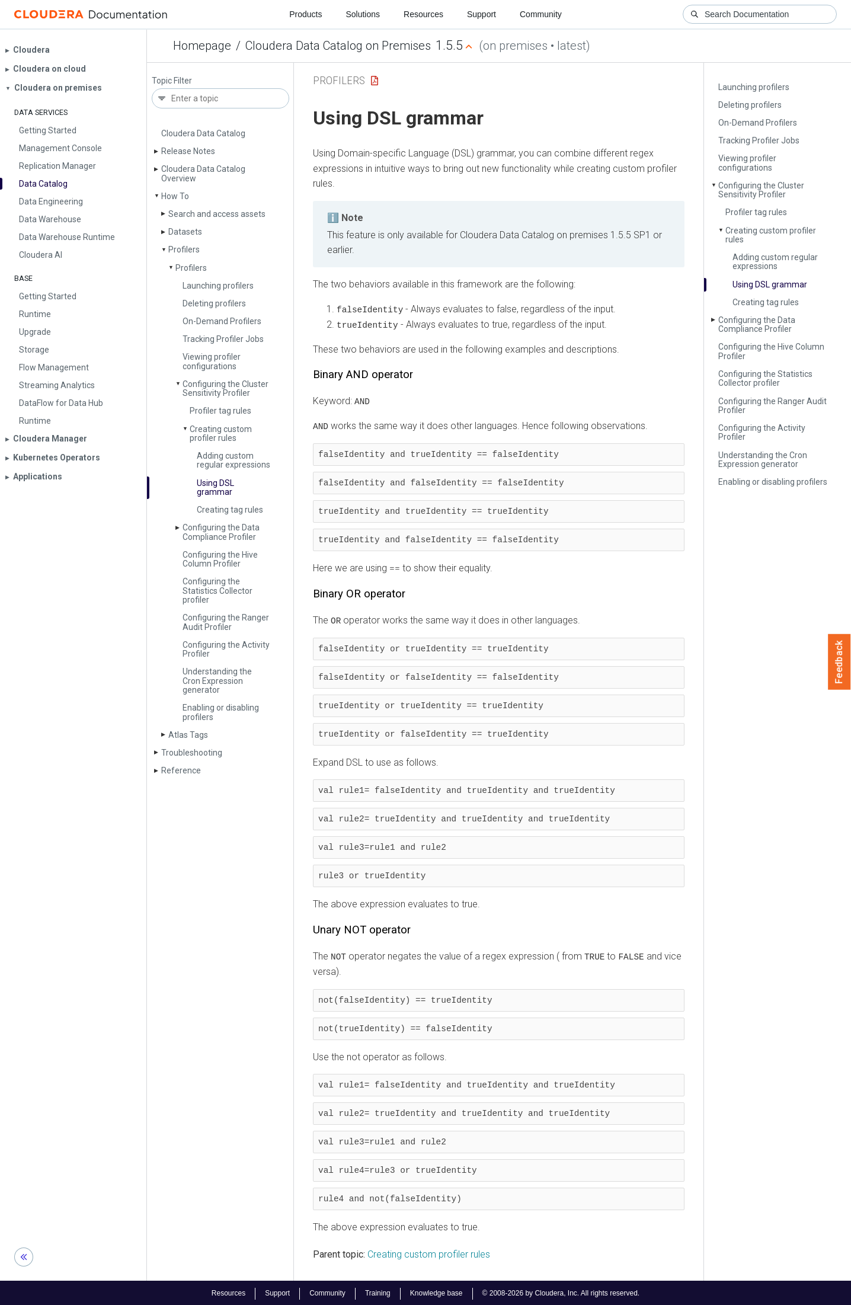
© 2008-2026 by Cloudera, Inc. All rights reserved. (561, 1292)
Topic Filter (172, 80)
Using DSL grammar (215, 487)
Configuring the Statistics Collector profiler (217, 590)
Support (481, 14)
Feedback (839, 662)
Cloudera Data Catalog (203, 133)
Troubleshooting (191, 752)
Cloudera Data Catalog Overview (203, 173)
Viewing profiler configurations (212, 361)
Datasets (185, 231)
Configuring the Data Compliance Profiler (221, 532)
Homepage (202, 46)
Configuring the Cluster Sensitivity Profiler (225, 388)
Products (305, 14)
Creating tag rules (230, 509)
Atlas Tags (188, 735)
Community (541, 14)
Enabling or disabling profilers (221, 712)
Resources (423, 14)
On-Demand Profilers (222, 321)
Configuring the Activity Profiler (226, 649)
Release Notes (188, 151)
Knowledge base (436, 1292)
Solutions (362, 14)
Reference (181, 770)
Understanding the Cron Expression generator (217, 681)
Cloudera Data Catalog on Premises (338, 46)
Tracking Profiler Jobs (223, 339)
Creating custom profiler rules (221, 433)
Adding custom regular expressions (233, 460)
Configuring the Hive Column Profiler (220, 559)
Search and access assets (216, 214)
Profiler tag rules (220, 410)
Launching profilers (218, 285)
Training (378, 1292)
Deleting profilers (214, 303)
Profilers (184, 249)
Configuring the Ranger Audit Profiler (226, 622)
